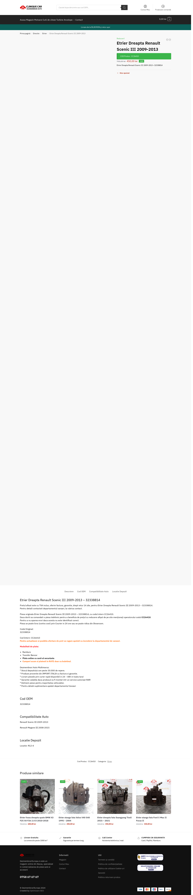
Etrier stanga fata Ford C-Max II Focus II (151, 817)
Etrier (44, 32)
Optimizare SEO (37, 889)
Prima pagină (25, 32)
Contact (62, 867)
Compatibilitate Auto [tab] (99, 590)
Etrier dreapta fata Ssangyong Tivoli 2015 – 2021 (114, 817)
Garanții (101, 871)
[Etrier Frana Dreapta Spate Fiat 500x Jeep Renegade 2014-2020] (170, 38)
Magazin (62, 858)
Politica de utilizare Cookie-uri (111, 867)
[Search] (124, 7)
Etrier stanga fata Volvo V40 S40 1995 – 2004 (74, 817)
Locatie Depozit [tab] (119, 590)
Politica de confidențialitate (110, 862)
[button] (165, 19)
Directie (36, 32)
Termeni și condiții (106, 858)
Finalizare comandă (163, 8)
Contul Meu (145, 8)
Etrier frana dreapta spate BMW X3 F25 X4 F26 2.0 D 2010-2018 (37, 817)
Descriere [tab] (69, 590)
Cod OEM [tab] (81, 590)
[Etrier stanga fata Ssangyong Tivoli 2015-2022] (167, 38)
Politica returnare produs (109, 876)
